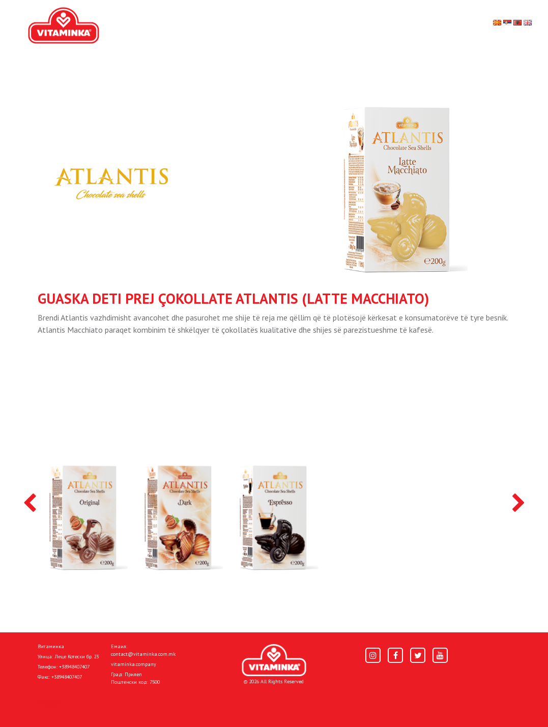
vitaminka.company (133, 664)
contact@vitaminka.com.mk (143, 654)
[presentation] (29, 503)
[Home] (274, 660)
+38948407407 (74, 666)
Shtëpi (48, 702)
